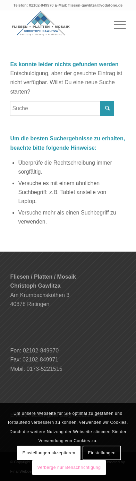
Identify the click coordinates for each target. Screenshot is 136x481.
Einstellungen (102, 453)
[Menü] (116, 24)
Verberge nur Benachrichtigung (69, 467)
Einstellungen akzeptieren (49, 453)
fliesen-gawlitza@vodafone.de (95, 5)
